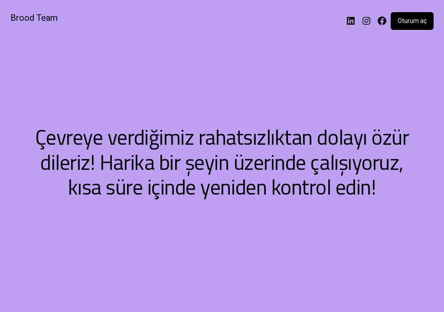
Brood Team (34, 18)
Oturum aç (412, 20)
